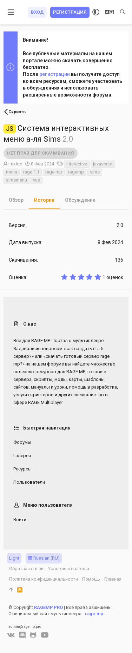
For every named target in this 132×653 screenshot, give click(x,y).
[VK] (11, 635)
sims (95, 172)
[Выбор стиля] (96, 12)
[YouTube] (45, 635)
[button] (11, 12)
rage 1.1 (31, 172)
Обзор (16, 200)
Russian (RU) (44, 558)
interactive (76, 163)
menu (11, 172)
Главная (112, 579)
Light (14, 558)
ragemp (76, 172)
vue (36, 180)
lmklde (15, 163)
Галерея (22, 455)
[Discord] (22, 635)
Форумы (22, 442)
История (44, 200)
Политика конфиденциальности (43, 579)
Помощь (91, 579)
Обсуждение (80, 200)
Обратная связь (26, 568)
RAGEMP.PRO (48, 607)
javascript (103, 163)
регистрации (54, 74)
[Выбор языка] (109, 12)
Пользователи (29, 482)
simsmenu (16, 180)
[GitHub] (33, 635)
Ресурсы (22, 468)
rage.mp (94, 613)
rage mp (53, 172)
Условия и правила (68, 568)
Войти (19, 519)
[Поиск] (122, 12)
